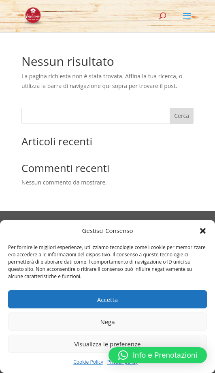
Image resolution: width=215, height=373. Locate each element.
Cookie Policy (88, 361)
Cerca (181, 115)
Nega (107, 322)
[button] (203, 231)
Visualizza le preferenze (108, 344)
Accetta (107, 299)
